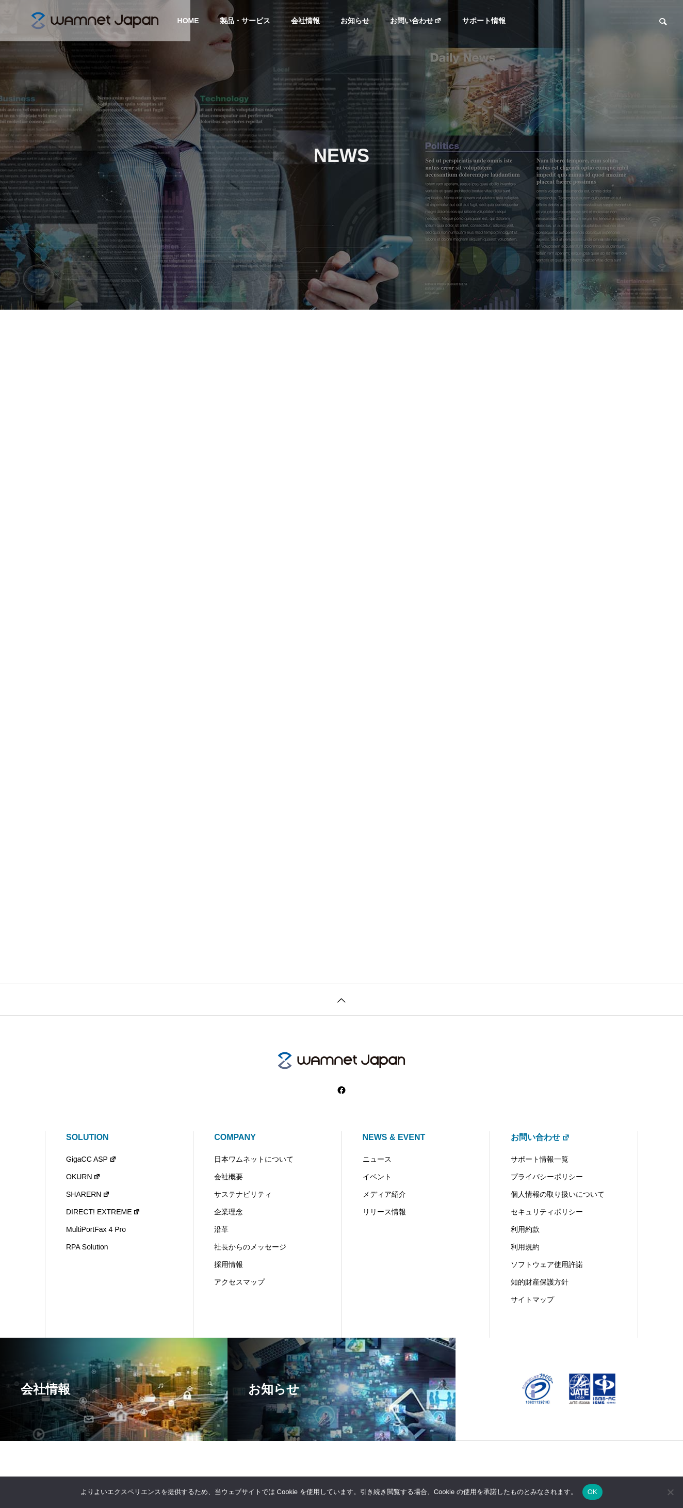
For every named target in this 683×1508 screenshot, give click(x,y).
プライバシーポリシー (547, 1177)
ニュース (377, 1159)
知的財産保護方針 (539, 1282)
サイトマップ (532, 1299)
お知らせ (354, 21)
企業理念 (228, 1212)
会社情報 (305, 21)
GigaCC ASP (91, 1159)
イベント (377, 1177)
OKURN (83, 1177)
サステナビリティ (243, 1194)
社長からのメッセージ (250, 1247)
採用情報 (228, 1264)
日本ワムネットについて (254, 1159)
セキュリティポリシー (547, 1212)
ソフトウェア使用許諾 (547, 1264)
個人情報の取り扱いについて (558, 1194)
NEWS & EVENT (394, 1137)
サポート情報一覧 (539, 1159)
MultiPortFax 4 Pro (96, 1229)
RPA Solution (87, 1247)
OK (592, 1492)
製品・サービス (245, 21)
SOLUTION (87, 1137)
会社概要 (228, 1177)
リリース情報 (384, 1212)
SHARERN (88, 1194)
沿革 (221, 1229)
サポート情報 (484, 21)
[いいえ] (670, 1492)
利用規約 (525, 1247)
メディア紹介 (384, 1194)
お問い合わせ (416, 21)
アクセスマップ (239, 1282)
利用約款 (525, 1229)
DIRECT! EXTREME (103, 1212)
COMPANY (235, 1137)
